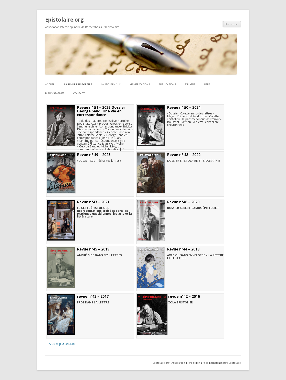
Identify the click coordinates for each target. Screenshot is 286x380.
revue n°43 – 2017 (93, 296)
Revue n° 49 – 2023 (93, 154)
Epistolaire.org (64, 19)
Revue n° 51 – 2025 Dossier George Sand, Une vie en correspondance (101, 111)
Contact (79, 93)
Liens (207, 84)
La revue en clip (111, 84)
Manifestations (140, 84)
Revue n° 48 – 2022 (183, 154)
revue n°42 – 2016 (184, 296)
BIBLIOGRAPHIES (54, 93)
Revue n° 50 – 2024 (183, 107)
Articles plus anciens (60, 344)
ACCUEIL (50, 84)
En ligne (190, 84)
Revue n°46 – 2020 (183, 201)
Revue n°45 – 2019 (93, 249)
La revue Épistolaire (78, 84)
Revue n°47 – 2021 (93, 201)
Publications (167, 84)
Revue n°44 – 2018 (183, 249)
